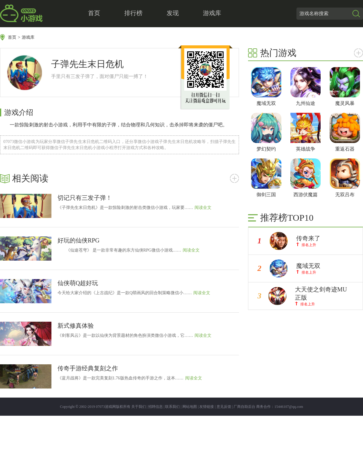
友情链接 (206, 407)
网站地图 (189, 407)
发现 (173, 13)
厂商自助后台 (244, 407)
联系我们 (172, 407)
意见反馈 (224, 407)
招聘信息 (155, 407)
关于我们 (138, 407)
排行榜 (133, 13)
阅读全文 (203, 207)
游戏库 (212, 13)
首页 (94, 13)
